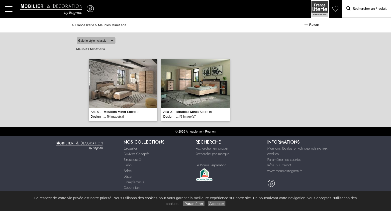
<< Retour (311, 24)
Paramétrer (193, 204)
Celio (127, 165)
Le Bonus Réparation (211, 165)
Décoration (132, 187)
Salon (128, 171)
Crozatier (130, 148)
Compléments (134, 182)
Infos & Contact (279, 165)
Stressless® (132, 159)
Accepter (216, 204)
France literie (84, 25)
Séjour (128, 176)
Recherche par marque (212, 154)
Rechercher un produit (212, 148)
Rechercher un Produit (366, 8)
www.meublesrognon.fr (284, 171)
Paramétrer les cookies (284, 159)
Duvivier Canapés (137, 154)
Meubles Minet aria (112, 25)
